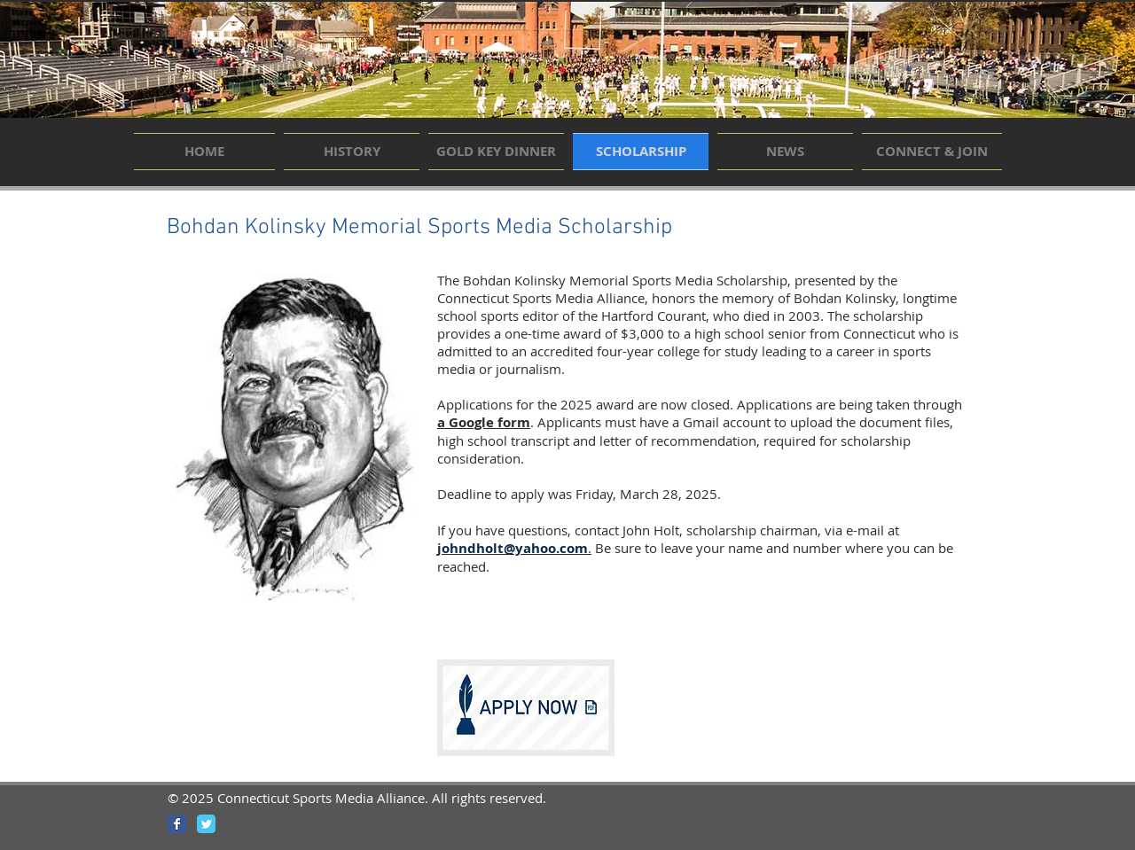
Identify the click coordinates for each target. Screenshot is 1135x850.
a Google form (483, 422)
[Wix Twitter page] (206, 824)
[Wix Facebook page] (177, 824)
